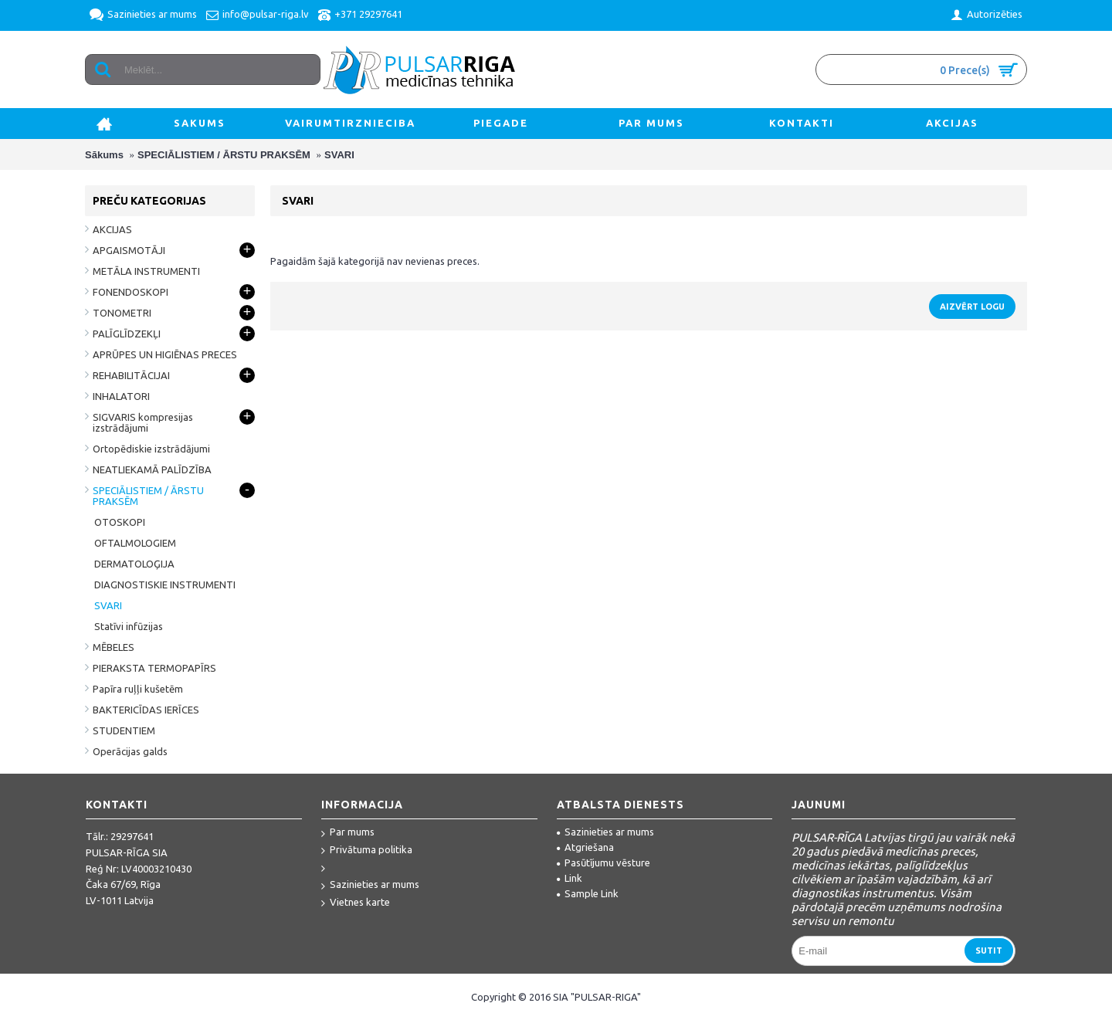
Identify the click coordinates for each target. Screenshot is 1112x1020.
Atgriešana (585, 847)
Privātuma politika (366, 850)
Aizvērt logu (972, 306)
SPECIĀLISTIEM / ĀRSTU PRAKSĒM (223, 155)
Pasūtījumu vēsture (603, 862)
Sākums (104, 155)
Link (569, 878)
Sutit (988, 950)
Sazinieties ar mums (370, 885)
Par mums (348, 832)
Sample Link (588, 893)
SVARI (339, 155)
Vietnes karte (355, 903)
